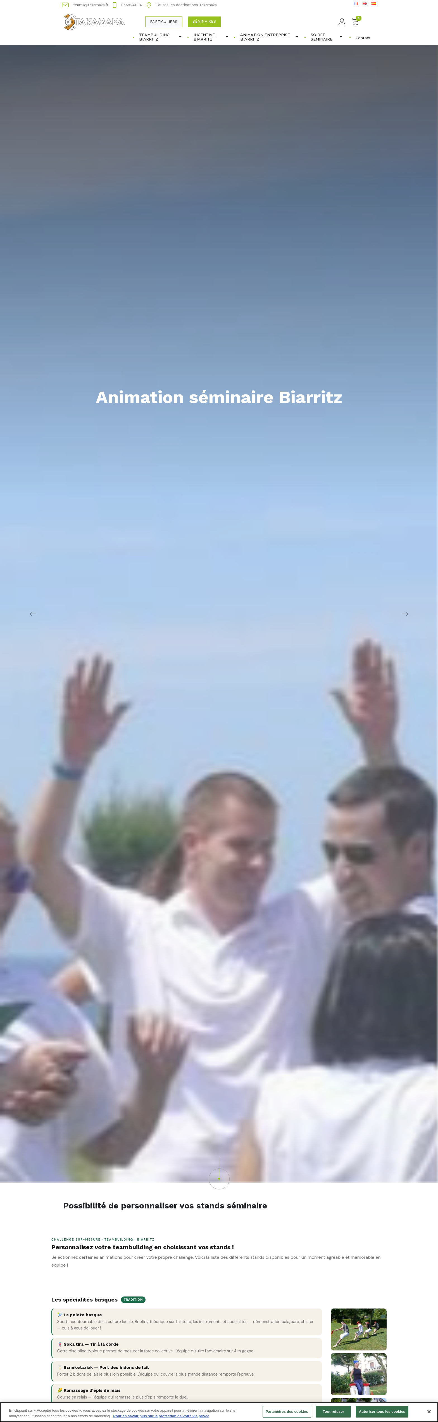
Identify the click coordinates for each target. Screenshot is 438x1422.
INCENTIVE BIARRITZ (211, 36)
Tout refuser (333, 1412)
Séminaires (204, 21)
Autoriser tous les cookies (382, 1412)
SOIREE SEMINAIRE (326, 36)
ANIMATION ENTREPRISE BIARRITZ (269, 36)
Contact (363, 38)
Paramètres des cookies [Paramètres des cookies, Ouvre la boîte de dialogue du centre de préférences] (287, 1412)
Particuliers (163, 22)
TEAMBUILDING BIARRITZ (160, 36)
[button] (219, 1173)
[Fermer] (429, 1412)
